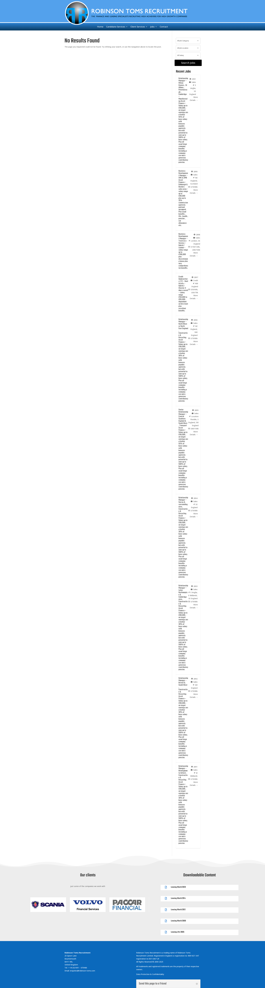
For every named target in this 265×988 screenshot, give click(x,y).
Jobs (152, 27)
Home (100, 27)
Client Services (137, 27)
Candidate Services (115, 27)
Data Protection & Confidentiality (150, 974)
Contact (164, 27)
